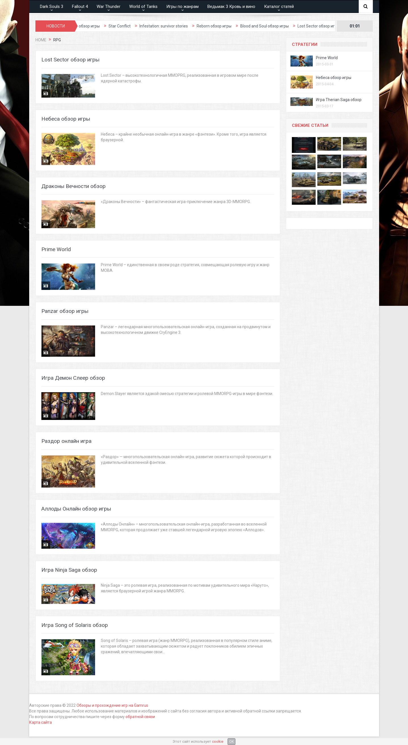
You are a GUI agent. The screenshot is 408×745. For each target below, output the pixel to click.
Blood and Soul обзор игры (275, 26)
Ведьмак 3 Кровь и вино (231, 6)
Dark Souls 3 (51, 6)
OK (231, 742)
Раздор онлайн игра (66, 441)
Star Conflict (130, 26)
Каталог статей (279, 6)
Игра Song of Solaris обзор (74, 625)
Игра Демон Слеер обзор (73, 378)
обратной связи (140, 716)
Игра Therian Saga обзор (339, 99)
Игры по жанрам (182, 6)
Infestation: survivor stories (174, 26)
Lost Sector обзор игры (329, 26)
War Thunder (108, 6)
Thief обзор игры (94, 26)
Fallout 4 (80, 6)
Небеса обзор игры (65, 119)
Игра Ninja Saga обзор (69, 570)
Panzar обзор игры (64, 311)
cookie (217, 741)
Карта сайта (40, 722)
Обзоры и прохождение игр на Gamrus (112, 705)
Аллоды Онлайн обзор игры (76, 508)
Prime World (56, 249)
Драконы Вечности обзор (73, 186)
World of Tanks (143, 6)
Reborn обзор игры (224, 26)
